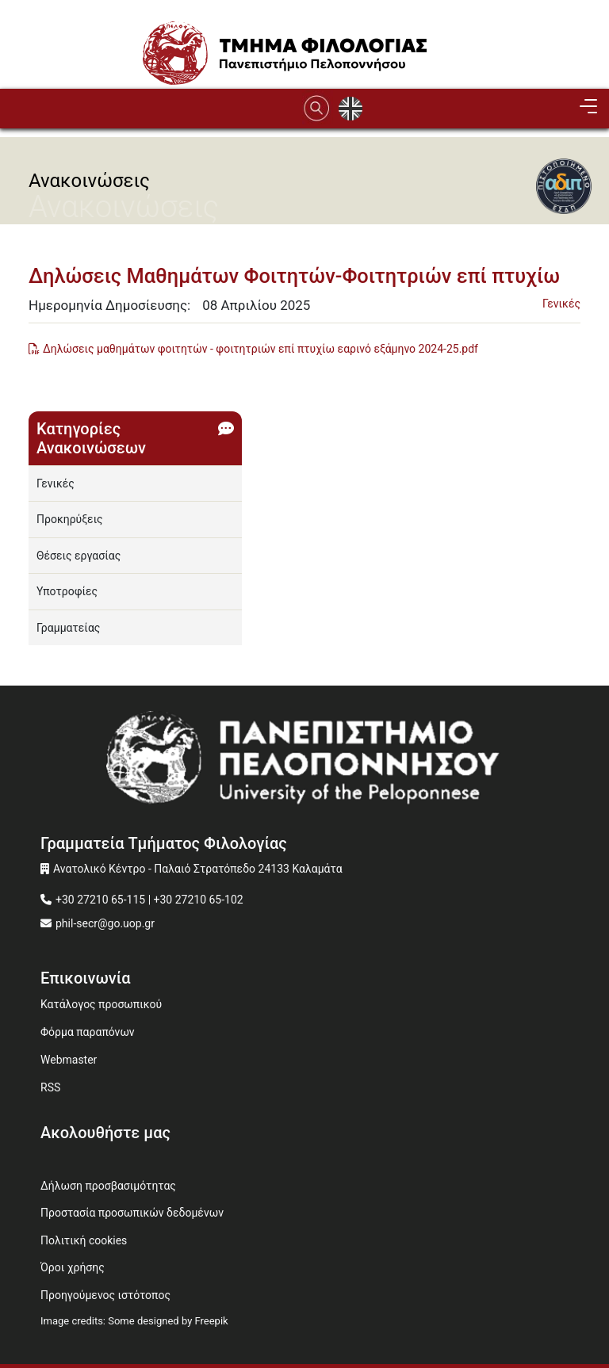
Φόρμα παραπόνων (87, 1032)
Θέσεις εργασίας (78, 555)
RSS (50, 1087)
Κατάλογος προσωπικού (101, 1004)
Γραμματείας (68, 627)
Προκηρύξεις (69, 519)
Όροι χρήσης (72, 1267)
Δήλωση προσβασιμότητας (108, 1185)
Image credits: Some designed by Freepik (134, 1321)
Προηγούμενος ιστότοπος (105, 1295)
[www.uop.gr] (304, 762)
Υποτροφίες (67, 591)
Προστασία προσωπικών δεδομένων (132, 1212)
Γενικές (561, 303)
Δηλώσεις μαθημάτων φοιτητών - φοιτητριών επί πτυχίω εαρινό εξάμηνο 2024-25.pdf (260, 348)
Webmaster (68, 1059)
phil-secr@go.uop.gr (105, 923)
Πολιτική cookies (83, 1240)
